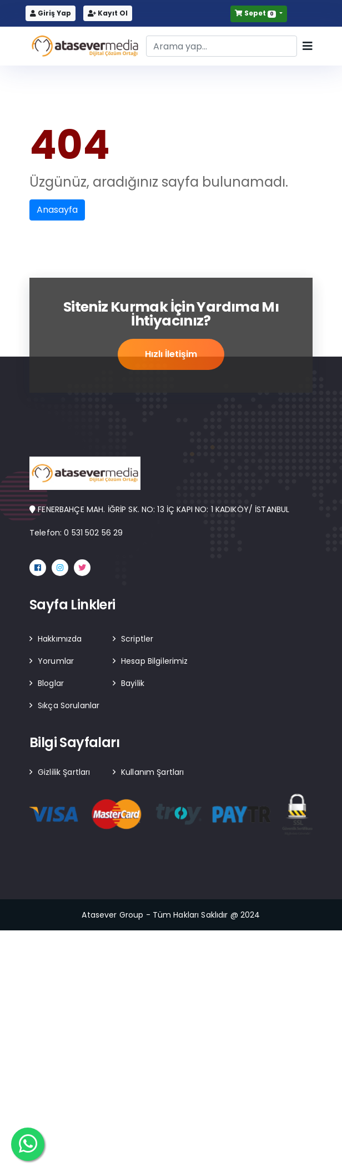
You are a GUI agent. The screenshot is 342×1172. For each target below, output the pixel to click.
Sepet (256, 13)
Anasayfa (57, 209)
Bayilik (132, 683)
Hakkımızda (60, 638)
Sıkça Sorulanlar (68, 705)
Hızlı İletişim (171, 354)
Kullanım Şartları (152, 772)
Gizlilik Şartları (64, 772)
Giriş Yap (50, 13)
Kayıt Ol (108, 13)
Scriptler (137, 638)
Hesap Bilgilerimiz (154, 661)
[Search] (221, 46)
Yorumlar (56, 661)
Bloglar (51, 683)
